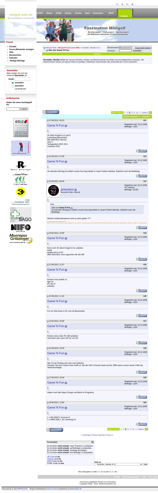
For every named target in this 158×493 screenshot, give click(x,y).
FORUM (124, 16)
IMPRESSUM (22, 489)
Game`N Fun (55, 125)
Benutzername (113, 47)
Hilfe (11, 52)
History (68, 13)
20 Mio (59, 13)
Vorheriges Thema (90, 435)
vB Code (50, 457)
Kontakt (12, 46)
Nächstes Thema (104, 435)
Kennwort (111, 51)
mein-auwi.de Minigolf (131, 477)
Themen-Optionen (130, 116)
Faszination (98, 13)
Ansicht (145, 116)
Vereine (78, 13)
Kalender (13, 58)
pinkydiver (67, 189)
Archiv (144, 477)
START (40, 13)
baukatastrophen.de (74, 489)
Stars (87, 13)
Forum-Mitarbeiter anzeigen (21, 49)
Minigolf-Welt (51, 48)
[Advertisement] (97, 88)
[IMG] (49, 461)
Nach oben (152, 477)
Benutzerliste (15, 55)
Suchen (97, 54)
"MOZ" (111, 13)
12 (137, 113)
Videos (49, 13)
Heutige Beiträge (17, 61)
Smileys (50, 459)
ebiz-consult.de (53, 489)
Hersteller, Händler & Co (91, 48)
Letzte (145, 113)
